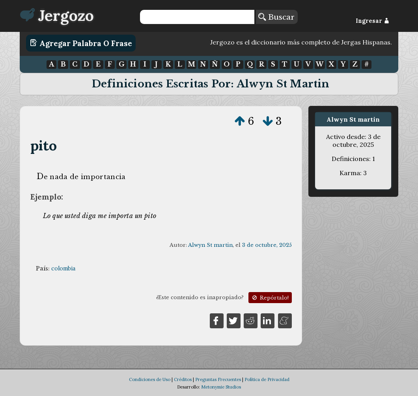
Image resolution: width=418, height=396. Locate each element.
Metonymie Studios (221, 387)
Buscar (276, 17)
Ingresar (372, 20)
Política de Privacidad (266, 379)
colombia (63, 268)
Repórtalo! (270, 298)
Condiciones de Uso (149, 379)
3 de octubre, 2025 (267, 245)
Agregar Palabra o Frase (81, 43)
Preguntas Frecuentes (218, 379)
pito (43, 145)
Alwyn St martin (210, 245)
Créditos (183, 379)
